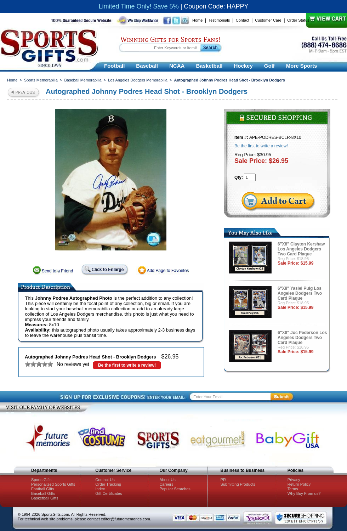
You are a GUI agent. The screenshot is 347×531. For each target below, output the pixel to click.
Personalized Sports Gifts (53, 484)
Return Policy (299, 484)
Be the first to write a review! (127, 365)
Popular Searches (174, 489)
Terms (293, 489)
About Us (167, 480)
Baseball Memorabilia (82, 80)
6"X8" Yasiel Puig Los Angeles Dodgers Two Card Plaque (300, 293)
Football (114, 66)
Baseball (147, 66)
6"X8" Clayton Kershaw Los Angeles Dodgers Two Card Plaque (301, 249)
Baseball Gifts (43, 493)
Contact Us (104, 480)
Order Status (298, 20)
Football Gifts (42, 489)
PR (223, 480)
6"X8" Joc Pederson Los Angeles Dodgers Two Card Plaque (302, 337)
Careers (166, 484)
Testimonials (219, 20)
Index (100, 489)
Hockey (243, 66)
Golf (269, 66)
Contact (242, 20)
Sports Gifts (41, 480)
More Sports (301, 66)
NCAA (176, 66)
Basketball (209, 66)
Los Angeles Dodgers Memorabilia (137, 80)
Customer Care (268, 20)
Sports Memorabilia (41, 80)
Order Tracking (108, 484)
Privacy (294, 480)
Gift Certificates (108, 493)
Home (197, 20)
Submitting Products (238, 484)
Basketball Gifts (44, 498)
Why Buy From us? (304, 493)
